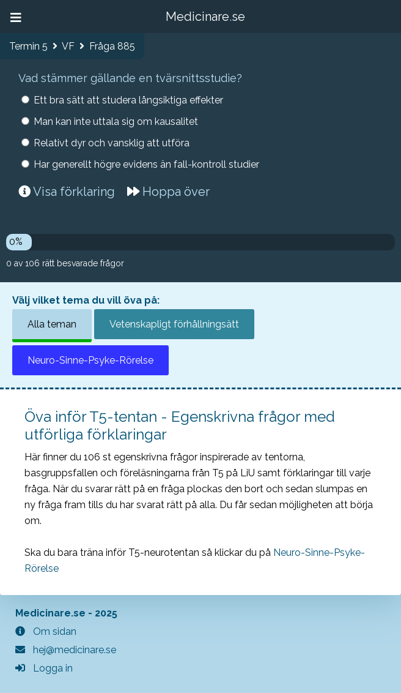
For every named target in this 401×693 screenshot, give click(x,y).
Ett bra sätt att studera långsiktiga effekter (128, 100)
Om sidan (45, 631)
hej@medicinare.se (65, 650)
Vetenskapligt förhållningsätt (174, 324)
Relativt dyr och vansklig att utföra (111, 143)
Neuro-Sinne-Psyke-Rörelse (90, 360)
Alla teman (52, 324)
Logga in (44, 668)
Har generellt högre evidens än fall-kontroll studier (146, 164)
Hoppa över (168, 191)
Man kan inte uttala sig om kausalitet (116, 121)
